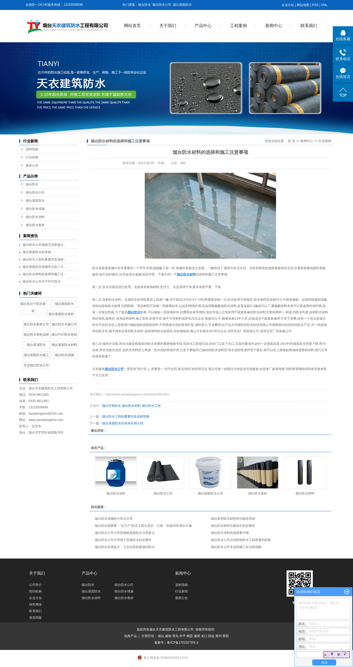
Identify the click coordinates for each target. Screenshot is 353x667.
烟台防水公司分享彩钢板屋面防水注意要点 (125, 533)
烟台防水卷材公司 (36, 324)
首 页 (291, 141)
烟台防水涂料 (35, 217)
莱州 (218, 636)
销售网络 (35, 604)
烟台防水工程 (151, 406)
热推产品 (130, 636)
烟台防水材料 (131, 406)
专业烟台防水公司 (36, 365)
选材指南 (32, 149)
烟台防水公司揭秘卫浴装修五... (44, 245)
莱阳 (225, 636)
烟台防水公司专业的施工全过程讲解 (236, 547)
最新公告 (32, 165)
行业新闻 (32, 157)
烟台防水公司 (161, 5)
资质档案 (35, 617)
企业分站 (288, 5)
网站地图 (303, 5)
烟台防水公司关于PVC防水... (43, 281)
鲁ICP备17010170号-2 (183, 642)
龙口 (204, 636)
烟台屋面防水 (182, 5)
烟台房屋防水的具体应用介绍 (122, 423)
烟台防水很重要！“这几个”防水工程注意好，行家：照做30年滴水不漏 (143, 526)
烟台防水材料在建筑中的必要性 (233, 526)
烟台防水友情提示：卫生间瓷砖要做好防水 (125, 547)
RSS (315, 5)
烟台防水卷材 (35, 225)
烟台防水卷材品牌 (36, 334)
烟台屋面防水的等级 (37, 252)
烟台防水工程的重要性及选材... (44, 259)
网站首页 (132, 25)
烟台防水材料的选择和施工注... (44, 274)
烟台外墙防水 (111, 406)
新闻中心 (273, 25)
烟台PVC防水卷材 (64, 334)
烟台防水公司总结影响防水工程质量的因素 (241, 540)
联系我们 (308, 25)
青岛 (175, 636)
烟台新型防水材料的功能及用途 (233, 518)
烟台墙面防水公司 (210, 493)
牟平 (182, 636)
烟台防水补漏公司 (64, 324)
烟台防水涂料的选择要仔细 (230, 533)
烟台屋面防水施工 (36, 355)
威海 (168, 636)
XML (324, 5)
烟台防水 (144, 5)
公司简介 (35, 585)
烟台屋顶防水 (36, 345)
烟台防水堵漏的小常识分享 (114, 518)
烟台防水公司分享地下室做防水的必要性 (123, 540)
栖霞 (189, 636)
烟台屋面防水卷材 (61, 314)
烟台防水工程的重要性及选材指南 (125, 416)
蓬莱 (197, 636)
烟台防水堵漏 (35, 209)
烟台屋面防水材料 (64, 345)
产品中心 (203, 25)
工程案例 (238, 25)
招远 (211, 636)
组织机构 (35, 591)
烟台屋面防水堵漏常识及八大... (44, 267)
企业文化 (35, 598)
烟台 (161, 636)
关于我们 (167, 25)
